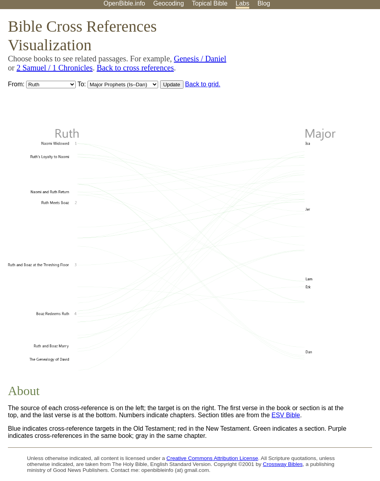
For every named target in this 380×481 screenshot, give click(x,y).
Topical (209, 3)
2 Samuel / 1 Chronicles (55, 67)
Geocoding (168, 3)
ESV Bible (285, 415)
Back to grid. (202, 84)
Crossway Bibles (282, 464)
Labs (243, 3)
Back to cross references (135, 67)
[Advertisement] (300, 70)
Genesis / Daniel (200, 58)
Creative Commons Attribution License (212, 458)
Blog (264, 3)
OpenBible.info (124, 3)
